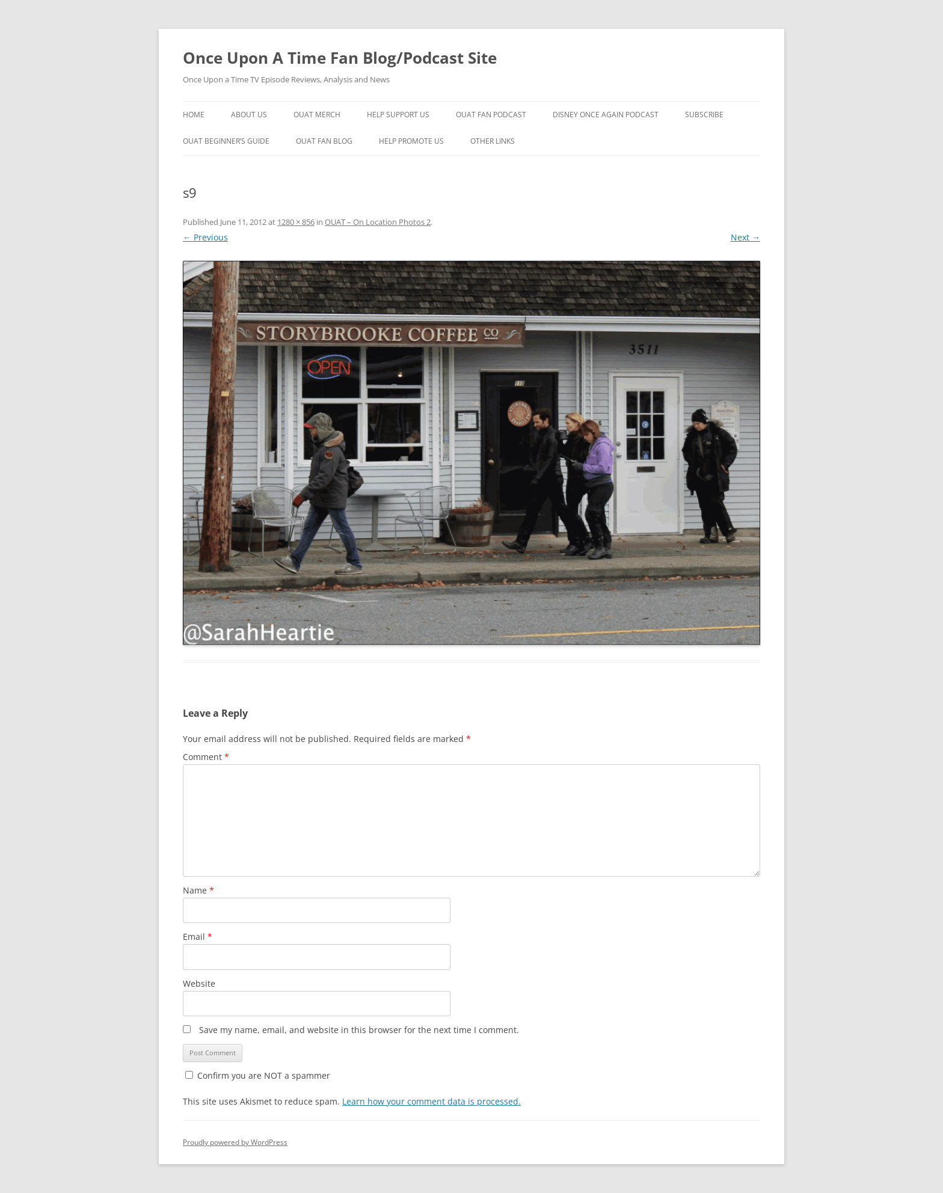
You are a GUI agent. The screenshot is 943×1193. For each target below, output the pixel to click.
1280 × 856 (296, 221)
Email (197, 936)
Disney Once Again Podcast (606, 114)
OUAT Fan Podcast (491, 114)
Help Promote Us (411, 141)
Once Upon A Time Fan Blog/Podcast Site (340, 58)
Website (199, 983)
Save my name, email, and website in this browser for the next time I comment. (359, 1029)
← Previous (205, 237)
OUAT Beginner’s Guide (226, 141)
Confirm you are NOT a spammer (257, 1075)
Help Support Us (398, 114)
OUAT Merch (316, 114)
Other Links (492, 141)
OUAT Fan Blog (324, 141)
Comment (206, 756)
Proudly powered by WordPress (235, 1142)
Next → (745, 237)
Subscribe (704, 114)
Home (193, 114)
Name (198, 890)
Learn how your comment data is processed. (431, 1101)
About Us (249, 114)
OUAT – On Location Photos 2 (378, 221)
